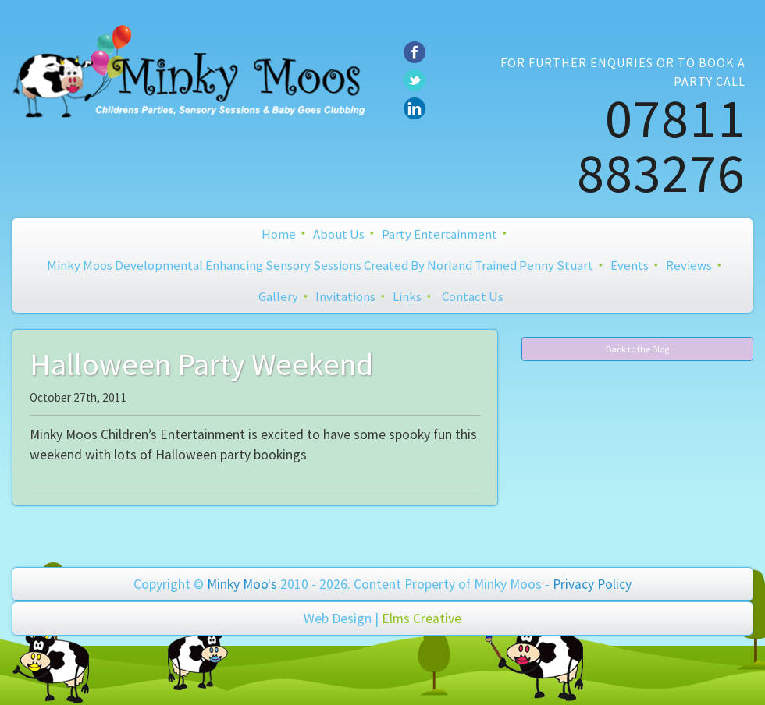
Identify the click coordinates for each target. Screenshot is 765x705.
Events (629, 265)
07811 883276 (661, 145)
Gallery (278, 296)
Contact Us (472, 296)
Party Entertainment (439, 234)
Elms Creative (421, 618)
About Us (339, 234)
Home (279, 234)
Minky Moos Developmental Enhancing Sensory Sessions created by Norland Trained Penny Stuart (320, 265)
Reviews (689, 265)
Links (407, 296)
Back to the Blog (637, 349)
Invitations (345, 296)
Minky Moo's (242, 584)
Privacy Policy (592, 584)
